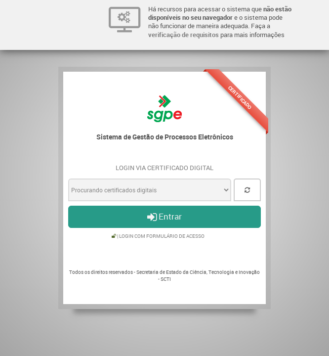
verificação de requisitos (183, 34)
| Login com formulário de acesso (158, 236)
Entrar (164, 216)
